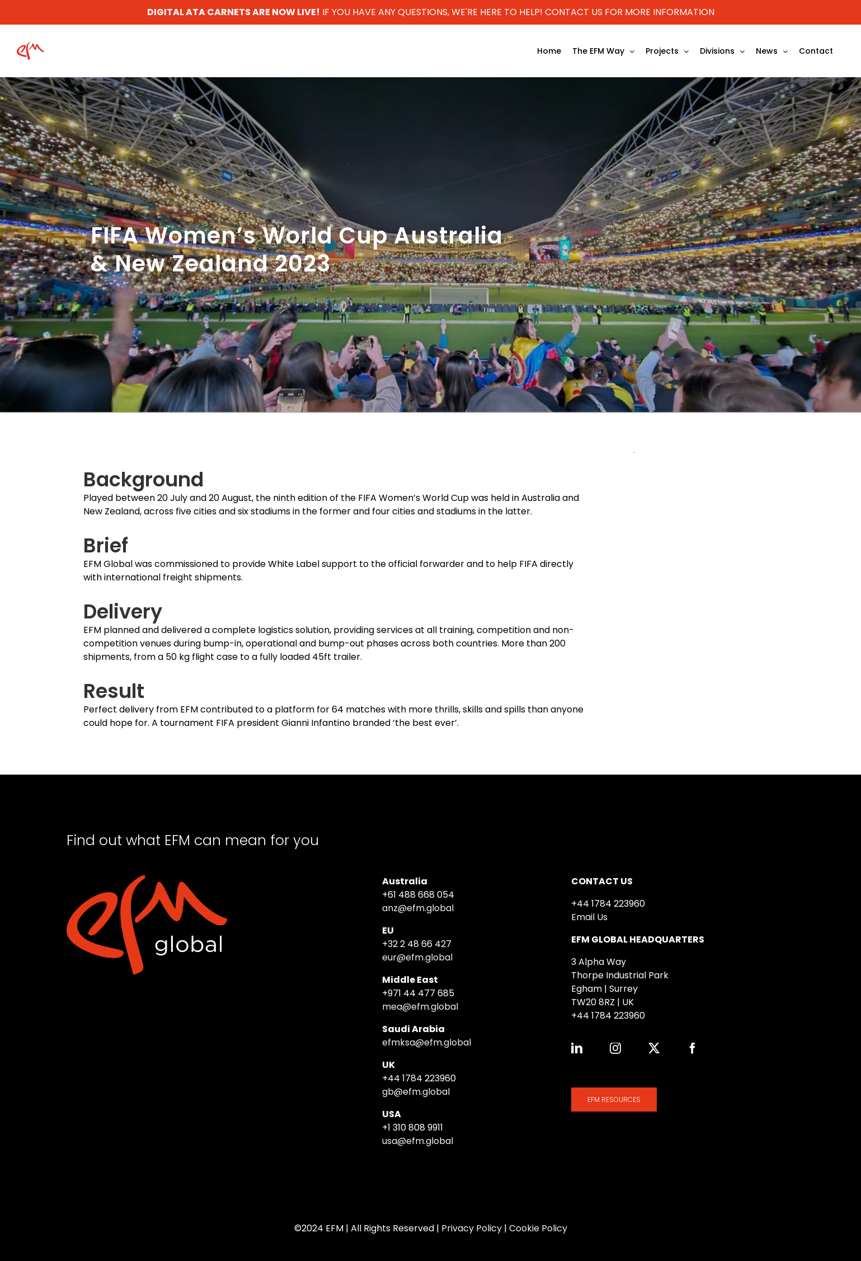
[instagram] (615, 1048)
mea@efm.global (420, 1006)
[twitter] (654, 1048)
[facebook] (692, 1048)
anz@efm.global (418, 908)
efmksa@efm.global (426, 1042)
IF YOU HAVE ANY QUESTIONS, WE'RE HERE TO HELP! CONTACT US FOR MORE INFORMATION (430, 12)
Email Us (589, 917)
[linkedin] (576, 1048)
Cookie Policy (538, 1228)
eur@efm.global (417, 957)
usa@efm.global (417, 1141)
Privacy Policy (471, 1228)
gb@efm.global (416, 1091)
